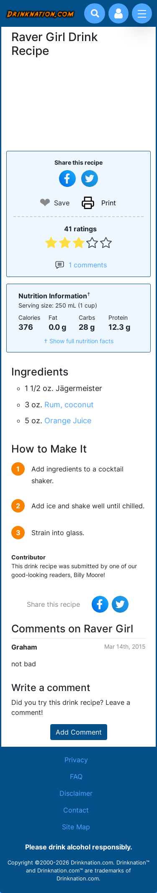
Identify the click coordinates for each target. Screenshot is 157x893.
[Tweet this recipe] (89, 178)
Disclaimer (76, 793)
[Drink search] (95, 13)
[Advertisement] (79, 103)
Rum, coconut (69, 404)
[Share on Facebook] (67, 178)
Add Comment (79, 732)
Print (108, 203)
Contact (76, 810)
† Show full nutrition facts (78, 340)
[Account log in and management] (118, 13)
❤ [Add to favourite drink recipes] (45, 202)
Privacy (76, 760)
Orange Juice (67, 420)
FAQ (76, 776)
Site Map (76, 827)
